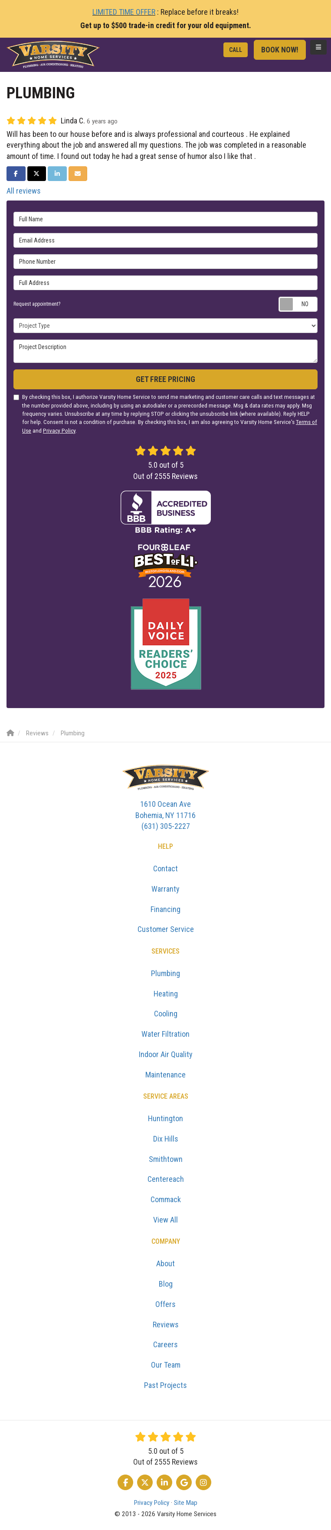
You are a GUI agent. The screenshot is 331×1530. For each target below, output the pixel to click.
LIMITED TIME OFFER (123, 11)
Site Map (185, 1503)
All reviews (24, 190)
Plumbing (165, 973)
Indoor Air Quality (166, 1054)
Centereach (165, 1179)
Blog (166, 1283)
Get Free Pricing (165, 379)
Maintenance (165, 1074)
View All (165, 1219)
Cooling (165, 1013)
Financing (165, 909)
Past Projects (165, 1385)
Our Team (165, 1364)
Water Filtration (165, 1033)
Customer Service (166, 929)
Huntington (165, 1118)
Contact (165, 868)
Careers (165, 1344)
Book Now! (279, 49)
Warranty (165, 888)
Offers (165, 1304)
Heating (166, 993)
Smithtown (166, 1159)
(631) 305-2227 (165, 815)
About (165, 1263)
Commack (166, 1199)
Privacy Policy (59, 430)
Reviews (166, 1324)
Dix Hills (165, 1138)
